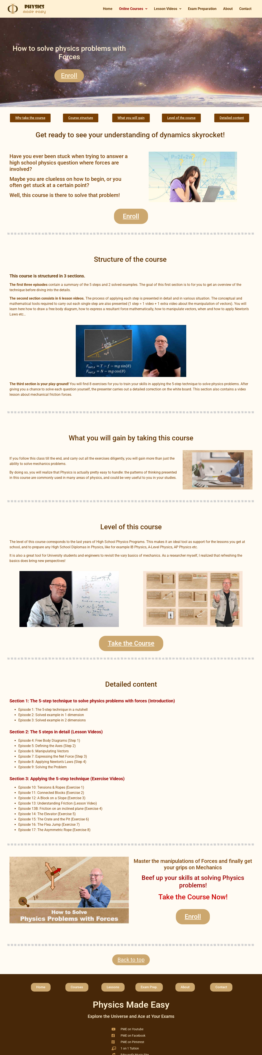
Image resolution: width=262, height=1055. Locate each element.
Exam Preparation (202, 9)
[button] (133, 9)
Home (107, 9)
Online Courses (133, 9)
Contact (245, 9)
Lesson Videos (167, 9)
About (228, 9)
